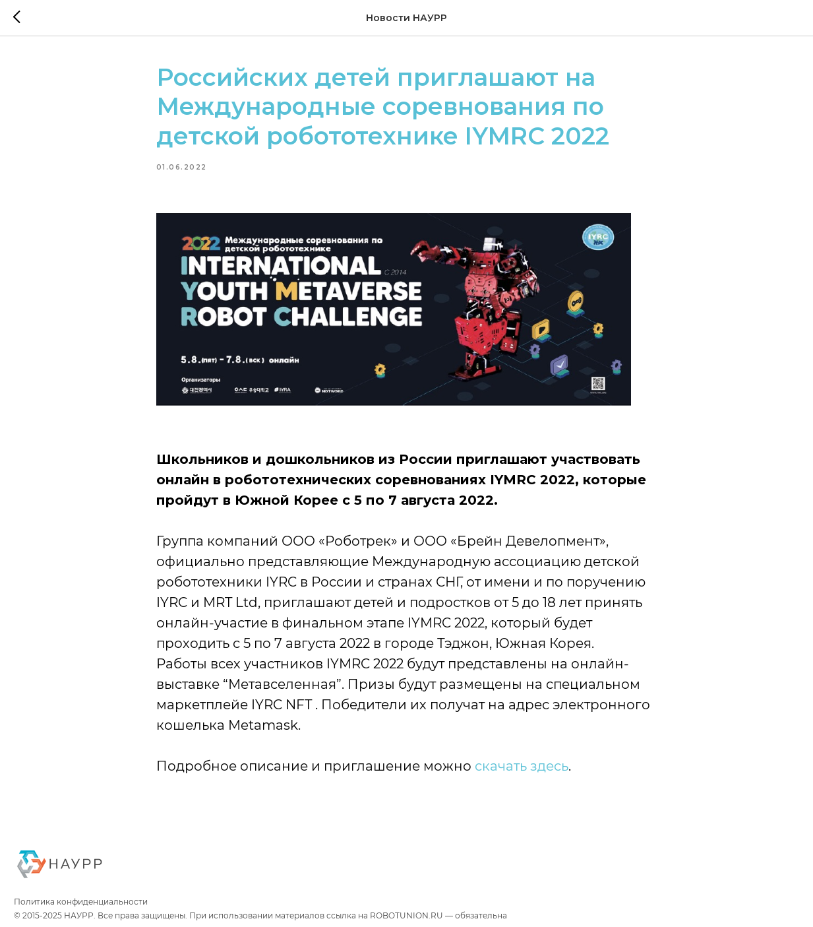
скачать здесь (521, 766)
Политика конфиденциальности (81, 902)
